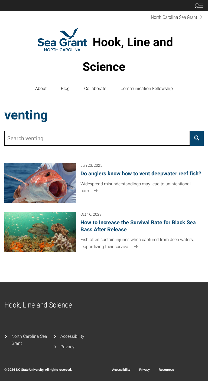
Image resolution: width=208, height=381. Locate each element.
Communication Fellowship (147, 88)
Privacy (67, 346)
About (41, 88)
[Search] (197, 138)
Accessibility (72, 336)
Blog (65, 88)
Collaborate (95, 88)
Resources (166, 370)
